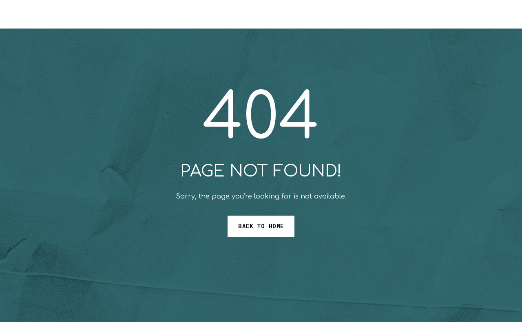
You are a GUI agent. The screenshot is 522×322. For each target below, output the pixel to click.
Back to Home (261, 226)
